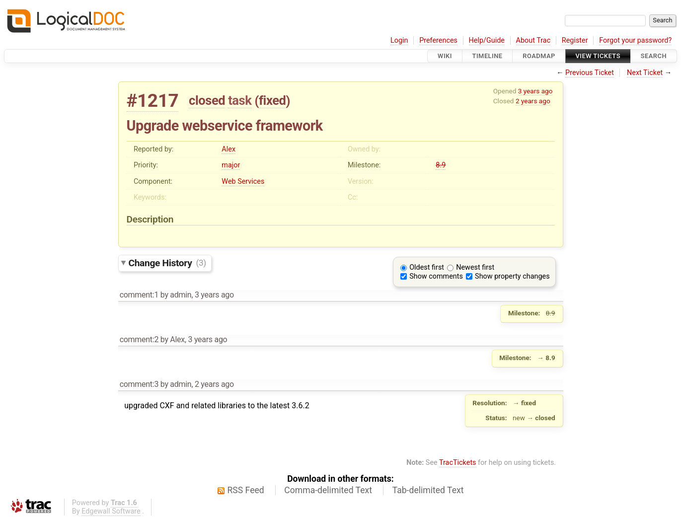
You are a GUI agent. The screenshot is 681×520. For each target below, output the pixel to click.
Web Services (243, 181)
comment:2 (139, 339)
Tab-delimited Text (428, 490)
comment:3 (139, 384)
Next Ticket (645, 73)
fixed (272, 100)
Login (399, 40)
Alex (228, 149)
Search (654, 56)
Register (575, 40)
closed (207, 100)
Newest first (475, 267)
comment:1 (139, 294)
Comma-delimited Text (328, 490)
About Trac (533, 40)
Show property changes (512, 276)
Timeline (487, 56)
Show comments (436, 276)
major (231, 165)
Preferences (438, 40)
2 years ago (533, 101)
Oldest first (426, 267)
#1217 (153, 100)
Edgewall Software (111, 511)
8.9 (441, 165)
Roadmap (539, 56)
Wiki (445, 56)
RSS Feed (245, 490)
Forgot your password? (635, 40)
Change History (167, 262)
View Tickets (598, 56)
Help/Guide (487, 40)
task (239, 100)
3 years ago (535, 91)
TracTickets (457, 462)
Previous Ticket (589, 73)
